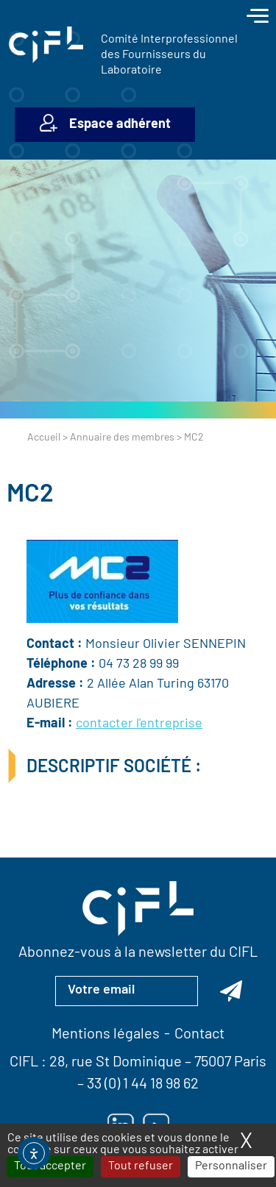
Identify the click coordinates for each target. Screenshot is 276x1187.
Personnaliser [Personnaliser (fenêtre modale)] (231, 1166)
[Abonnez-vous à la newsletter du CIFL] (231, 990)
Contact (199, 1034)
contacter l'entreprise (139, 724)
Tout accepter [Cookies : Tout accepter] (50, 1166)
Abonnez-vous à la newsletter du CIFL (138, 953)
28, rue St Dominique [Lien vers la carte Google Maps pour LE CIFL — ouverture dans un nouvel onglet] (115, 1062)
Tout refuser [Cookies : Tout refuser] (140, 1166)
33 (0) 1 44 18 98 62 (143, 1084)
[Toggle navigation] (258, 17)
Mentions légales (106, 1034)
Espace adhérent (120, 125)
